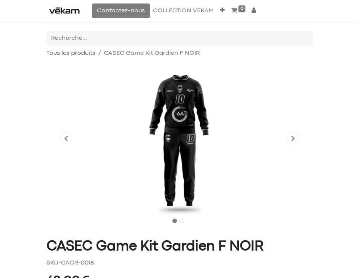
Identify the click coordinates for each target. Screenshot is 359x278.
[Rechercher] (307, 38)
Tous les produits (70, 53)
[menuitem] (183, 11)
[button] (222, 11)
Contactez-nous (121, 11)
